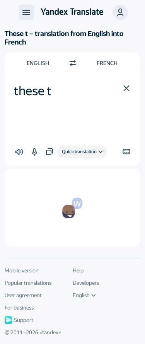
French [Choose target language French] (107, 63)
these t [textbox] (32, 91)
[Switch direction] (73, 63)
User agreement (23, 295)
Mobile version (22, 270)
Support (19, 320)
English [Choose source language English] (38, 63)
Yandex (49, 332)
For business (19, 308)
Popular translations (28, 283)
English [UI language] (84, 295)
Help (78, 270)
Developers (86, 283)
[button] (126, 88)
